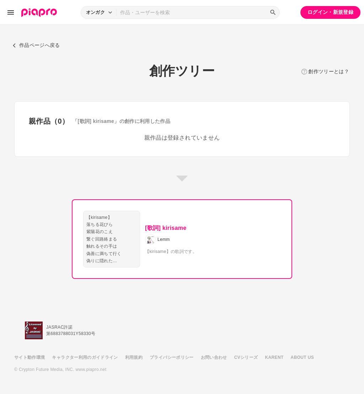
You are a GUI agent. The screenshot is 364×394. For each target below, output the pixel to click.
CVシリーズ (246, 357)
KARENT (274, 357)
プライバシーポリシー (172, 357)
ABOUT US (302, 357)
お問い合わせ (214, 357)
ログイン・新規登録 (330, 12)
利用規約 (134, 357)
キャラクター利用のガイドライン (85, 357)
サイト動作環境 (29, 357)
